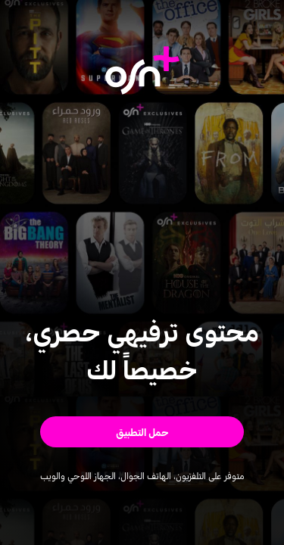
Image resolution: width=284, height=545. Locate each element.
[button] (142, 431)
